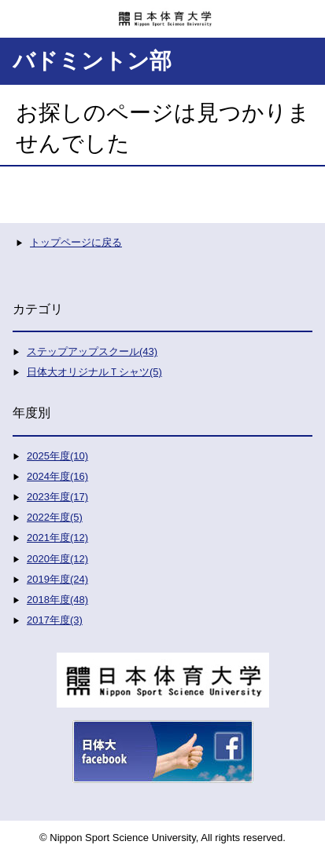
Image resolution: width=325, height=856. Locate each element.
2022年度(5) (55, 517)
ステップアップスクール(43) (92, 351)
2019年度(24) (57, 579)
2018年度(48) (57, 599)
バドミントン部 (92, 61)
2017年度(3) (55, 620)
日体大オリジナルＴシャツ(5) (94, 372)
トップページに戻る (76, 242)
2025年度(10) (57, 456)
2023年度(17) (57, 497)
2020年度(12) (57, 559)
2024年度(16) (57, 476)
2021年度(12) (57, 537)
